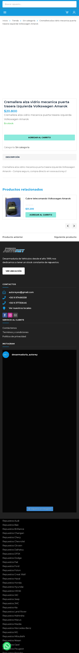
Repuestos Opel (11, 644)
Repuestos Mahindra (13, 615)
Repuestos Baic (11, 525)
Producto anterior (13, 237)
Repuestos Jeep (11, 599)
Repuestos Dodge (12, 558)
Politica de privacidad (14, 336)
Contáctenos (10, 328)
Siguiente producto (65, 237)
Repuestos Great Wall (14, 574)
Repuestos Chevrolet (14, 541)
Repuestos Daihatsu (13, 549)
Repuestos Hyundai (13, 587)
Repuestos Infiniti (12, 591)
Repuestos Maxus (12, 620)
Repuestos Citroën (12, 545)
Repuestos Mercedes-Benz (17, 628)
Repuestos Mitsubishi (14, 636)
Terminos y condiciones (15, 332)
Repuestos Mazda (12, 624)
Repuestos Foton (12, 570)
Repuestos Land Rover (15, 611)
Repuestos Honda (12, 583)
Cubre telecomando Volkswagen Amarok (49, 199)
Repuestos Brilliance (13, 529)
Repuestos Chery (12, 537)
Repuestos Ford (11, 566)
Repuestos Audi (11, 521)
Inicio (5, 20)
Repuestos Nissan (12, 640)
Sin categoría (29, 20)
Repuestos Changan (13, 533)
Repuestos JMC (11, 603)
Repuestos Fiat (10, 562)
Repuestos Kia (10, 607)
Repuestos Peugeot (13, 649)
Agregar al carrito (39, 137)
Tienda (15, 20)
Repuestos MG (10, 632)
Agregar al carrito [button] (42, 215)
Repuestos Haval (11, 578)
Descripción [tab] (13, 157)
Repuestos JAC (10, 595)
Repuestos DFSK (11, 554)
